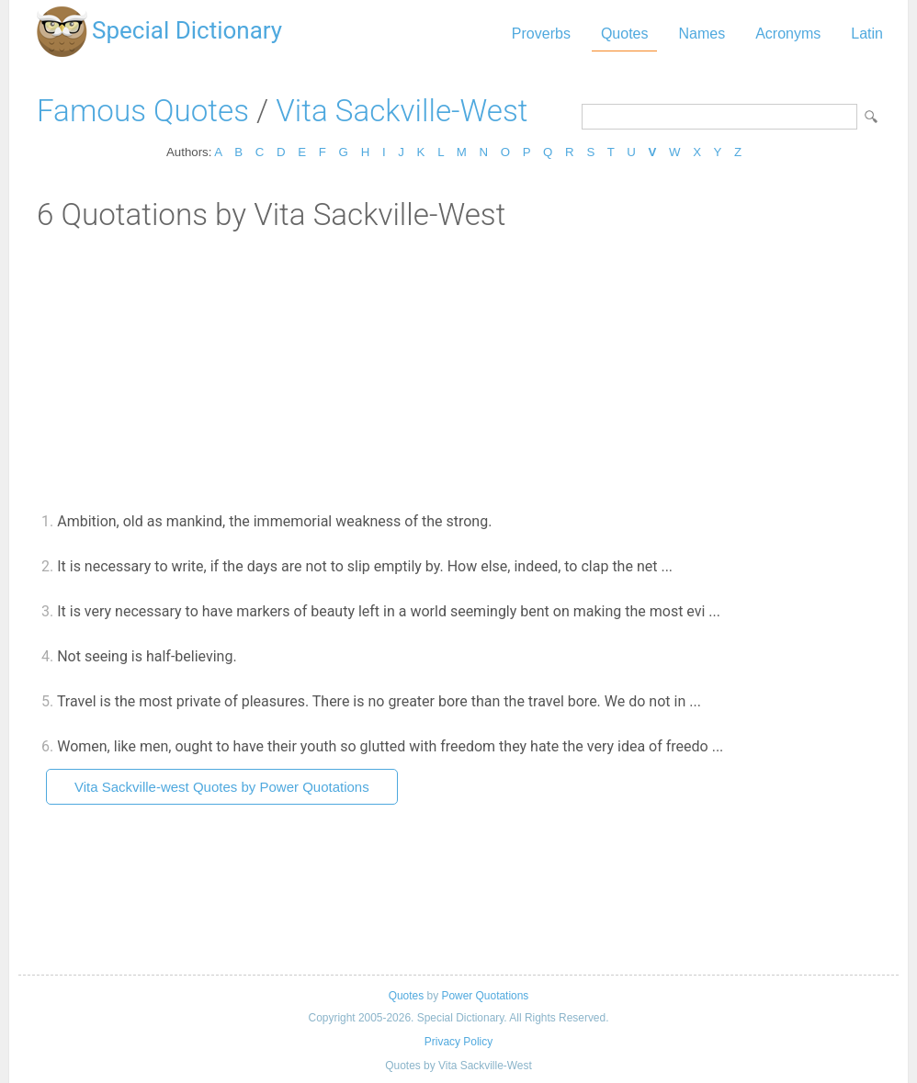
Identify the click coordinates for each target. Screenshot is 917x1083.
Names (701, 33)
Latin (867, 33)
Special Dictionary (187, 30)
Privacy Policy (458, 1041)
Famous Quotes (143, 111)
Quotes (625, 33)
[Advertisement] (458, 370)
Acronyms (788, 33)
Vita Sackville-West (401, 111)
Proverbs (541, 33)
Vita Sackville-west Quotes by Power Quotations (221, 787)
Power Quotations (484, 995)
